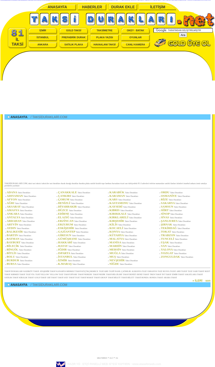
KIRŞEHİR (123, 221)
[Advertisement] (107, 83)
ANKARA (42, 44)
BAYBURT (20, 242)
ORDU (172, 192)
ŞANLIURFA (176, 221)
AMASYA (19, 210)
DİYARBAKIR (74, 206)
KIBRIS (121, 210)
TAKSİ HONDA (142, 277)
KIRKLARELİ (126, 217)
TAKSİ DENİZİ (129, 274)
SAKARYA (174, 203)
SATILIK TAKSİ (11, 277)
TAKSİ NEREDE (85, 274)
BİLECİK (19, 246)
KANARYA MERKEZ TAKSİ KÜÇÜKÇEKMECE (77, 271)
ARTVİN (19, 224)
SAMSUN (173, 206)
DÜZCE (70, 210)
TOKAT (172, 231)
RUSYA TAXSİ (169, 271)
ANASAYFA (57, 7)
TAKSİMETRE (105, 30)
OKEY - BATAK (135, 30)
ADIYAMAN (21, 195)
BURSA (18, 263)
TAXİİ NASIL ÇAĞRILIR (120, 271)
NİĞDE (121, 263)
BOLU (17, 256)
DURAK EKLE (123, 7)
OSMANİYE (175, 195)
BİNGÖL (19, 249)
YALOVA (173, 249)
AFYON (18, 199)
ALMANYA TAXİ (138, 271)
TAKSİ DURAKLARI (13, 271)
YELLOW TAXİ (56, 274)
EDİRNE (70, 213)
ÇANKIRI (71, 195)
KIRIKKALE (125, 213)
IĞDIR (69, 249)
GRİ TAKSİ (52, 277)
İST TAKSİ (166, 274)
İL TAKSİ (17, 38)
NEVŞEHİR (124, 260)
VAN (170, 246)
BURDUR (19, 260)
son (208, 280)
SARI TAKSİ (198, 271)
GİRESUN (71, 235)
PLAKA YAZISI (104, 37)
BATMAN (20, 238)
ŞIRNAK (173, 224)
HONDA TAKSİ (156, 277)
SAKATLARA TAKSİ (194, 274)
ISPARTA (70, 253)
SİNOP (172, 213)
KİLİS (120, 224)
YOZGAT (174, 253)
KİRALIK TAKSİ (26, 277)
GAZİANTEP (73, 231)
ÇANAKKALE (74, 192)
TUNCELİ (174, 238)
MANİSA (122, 242)
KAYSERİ (123, 206)
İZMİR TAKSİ (178, 274)
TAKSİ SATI (62, 277)
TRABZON (175, 235)
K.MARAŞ (71, 263)
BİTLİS (18, 253)
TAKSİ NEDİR (99, 274)
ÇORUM (70, 199)
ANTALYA (20, 217)
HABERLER (92, 7)
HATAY (69, 246)
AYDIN (18, 228)
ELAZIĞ (70, 217)
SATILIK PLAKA (73, 44)
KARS (120, 199)
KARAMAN (124, 195)
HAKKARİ (72, 242)
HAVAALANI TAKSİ (105, 44)
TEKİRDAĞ (175, 228)
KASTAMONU (126, 203)
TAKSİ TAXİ (74, 277)
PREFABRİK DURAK (74, 37)
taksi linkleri (102, 358)
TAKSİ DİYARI (70, 274)
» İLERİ (197, 280)
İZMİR (42, 30)
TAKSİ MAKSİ (86, 277)
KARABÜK (124, 192)
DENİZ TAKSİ (143, 274)
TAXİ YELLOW (42, 274)
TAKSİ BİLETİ (114, 277)
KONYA (121, 231)
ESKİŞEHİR (72, 228)
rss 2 (111, 358)
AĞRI (17, 203)
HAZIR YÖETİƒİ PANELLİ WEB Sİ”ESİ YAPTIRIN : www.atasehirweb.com (108, 364)
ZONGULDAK (177, 256)
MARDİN (122, 246)
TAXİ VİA (30, 274)
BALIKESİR (21, 231)
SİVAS (171, 217)
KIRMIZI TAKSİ (18, 274)
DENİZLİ (71, 203)
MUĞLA (122, 253)
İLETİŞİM (157, 7)
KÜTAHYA (123, 235)
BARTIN (19, 235)
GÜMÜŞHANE (74, 238)
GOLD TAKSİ (73, 30)
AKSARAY (20, 206)
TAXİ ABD (103, 271)
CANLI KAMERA (135, 44)
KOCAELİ (123, 228)
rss (117, 358)
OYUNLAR (135, 37)
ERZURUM (72, 224)
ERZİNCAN (72, 221)
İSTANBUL (43, 37)
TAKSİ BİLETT (127, 277)
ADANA (18, 192)
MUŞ (119, 256)
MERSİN (122, 249)
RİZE (171, 199)
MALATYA (123, 238)
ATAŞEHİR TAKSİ (48, 271)
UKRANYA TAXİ (154, 271)
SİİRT (171, 210)
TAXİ (190, 271)
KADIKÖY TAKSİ (31, 271)
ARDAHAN (21, 221)
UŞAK (171, 242)
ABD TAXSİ (181, 271)
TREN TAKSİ (155, 274)
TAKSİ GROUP (100, 277)
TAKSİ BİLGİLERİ (114, 274)
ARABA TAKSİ (170, 277)
